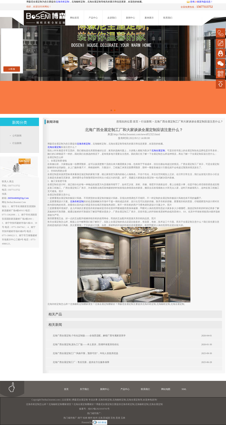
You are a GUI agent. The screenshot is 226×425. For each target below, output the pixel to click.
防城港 (106, 418)
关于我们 (84, 389)
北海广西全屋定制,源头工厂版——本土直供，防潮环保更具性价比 (86, 344)
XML (184, 389)
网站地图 (165, 389)
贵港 (118, 418)
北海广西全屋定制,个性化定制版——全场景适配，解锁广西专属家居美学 (89, 335)
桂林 (85, 418)
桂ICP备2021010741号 (99, 408)
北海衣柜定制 (62, 1)
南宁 (80, 418)
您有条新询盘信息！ (200, 1)
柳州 (90, 418)
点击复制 (66, 399)
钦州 (95, 418)
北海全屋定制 (133, 399)
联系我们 (167, 17)
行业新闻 (146, 121)
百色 (113, 418)
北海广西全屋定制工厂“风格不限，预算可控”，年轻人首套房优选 (85, 353)
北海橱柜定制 (119, 399)
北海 (100, 418)
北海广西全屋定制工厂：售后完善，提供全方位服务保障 (81, 362)
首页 (135, 121)
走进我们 (111, 17)
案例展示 (149, 17)
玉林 (123, 418)
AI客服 (11, 69)
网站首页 (74, 17)
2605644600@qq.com (18, 198)
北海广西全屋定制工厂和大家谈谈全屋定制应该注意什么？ (188, 121)
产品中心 (93, 17)
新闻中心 (130, 17)
